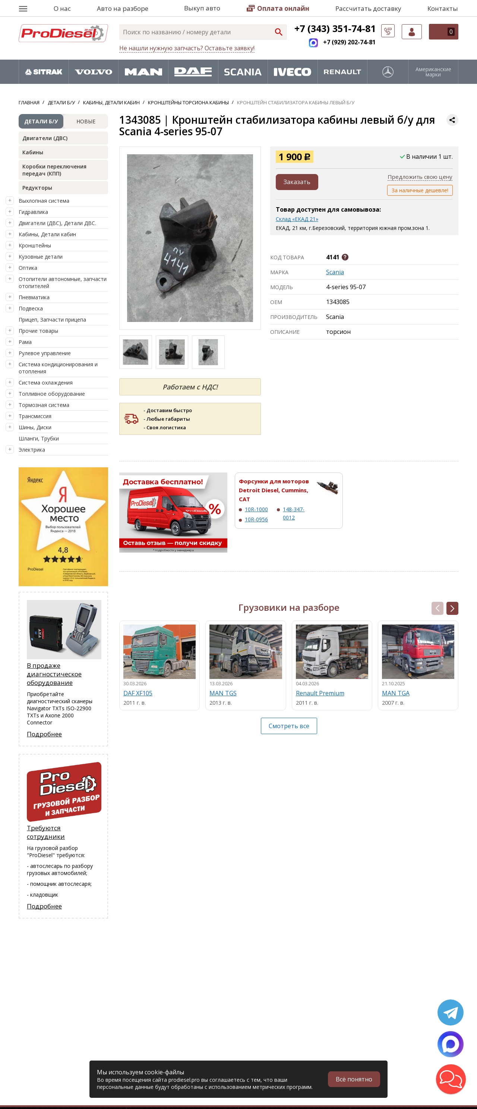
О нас (62, 8)
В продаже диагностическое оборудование (54, 674)
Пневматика (34, 297)
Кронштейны (35, 245)
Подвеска (31, 308)
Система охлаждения (46, 382)
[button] (452, 608)
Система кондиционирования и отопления (58, 368)
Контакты (442, 8)
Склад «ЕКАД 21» (297, 218)
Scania (335, 272)
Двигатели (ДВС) (44, 138)
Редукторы (37, 187)
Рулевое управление (45, 353)
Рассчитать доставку (368, 8)
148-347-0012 (293, 513)
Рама (25, 341)
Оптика (28, 267)
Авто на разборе (122, 8)
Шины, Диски (35, 427)
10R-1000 (256, 509)
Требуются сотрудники (46, 832)
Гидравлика (33, 211)
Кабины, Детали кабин (47, 234)
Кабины (32, 152)
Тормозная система (44, 404)
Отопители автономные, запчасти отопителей (63, 282)
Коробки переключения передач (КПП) (54, 170)
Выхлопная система (44, 200)
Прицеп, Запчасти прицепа (52, 319)
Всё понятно (354, 1079)
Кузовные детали (41, 256)
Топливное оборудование (52, 393)
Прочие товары (38, 330)
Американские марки (433, 72)
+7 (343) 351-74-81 (335, 28)
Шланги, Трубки (39, 438)
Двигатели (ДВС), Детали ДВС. (57, 223)
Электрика (32, 449)
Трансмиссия (35, 416)
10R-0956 (256, 519)
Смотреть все (289, 726)
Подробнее (44, 734)
